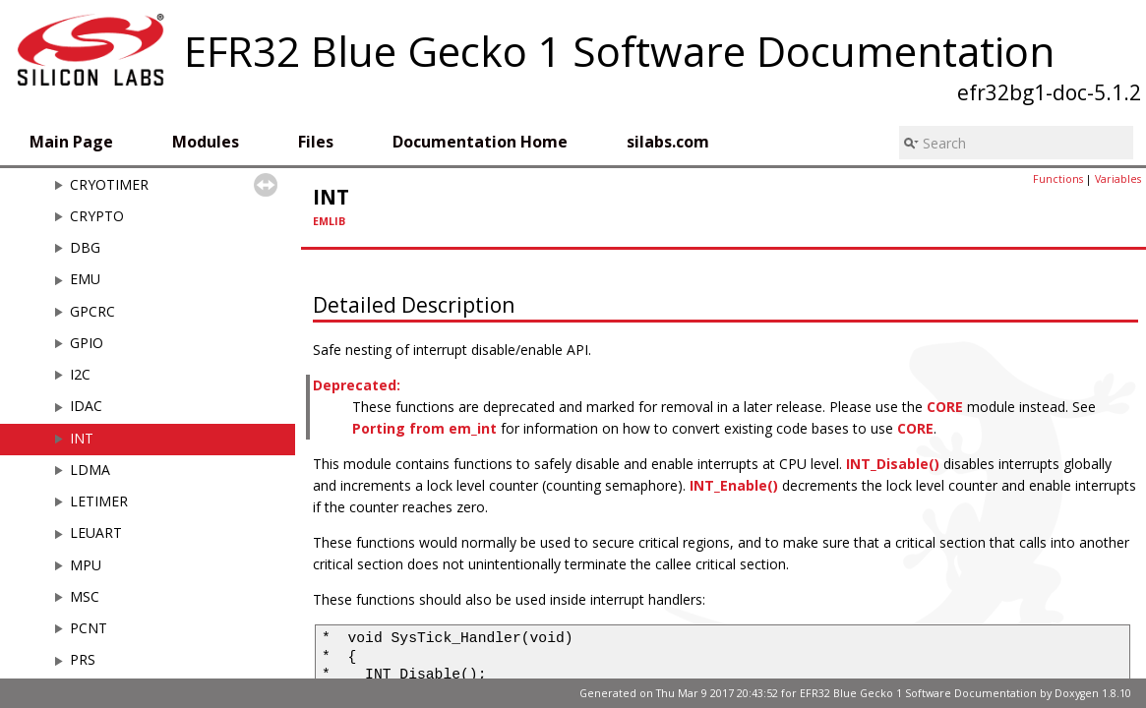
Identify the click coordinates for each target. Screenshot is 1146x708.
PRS (82, 659)
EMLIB (329, 221)
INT (81, 438)
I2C (80, 374)
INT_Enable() (734, 485)
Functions (1058, 179)
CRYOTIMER (109, 184)
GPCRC (92, 311)
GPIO (86, 342)
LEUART (96, 532)
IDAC (86, 405)
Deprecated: (356, 385)
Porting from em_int (424, 428)
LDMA (90, 469)
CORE (945, 406)
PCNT (88, 628)
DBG (85, 247)
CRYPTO (97, 215)
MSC (84, 596)
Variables (1118, 179)
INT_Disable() (892, 463)
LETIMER (99, 501)
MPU (85, 565)
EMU (85, 278)
